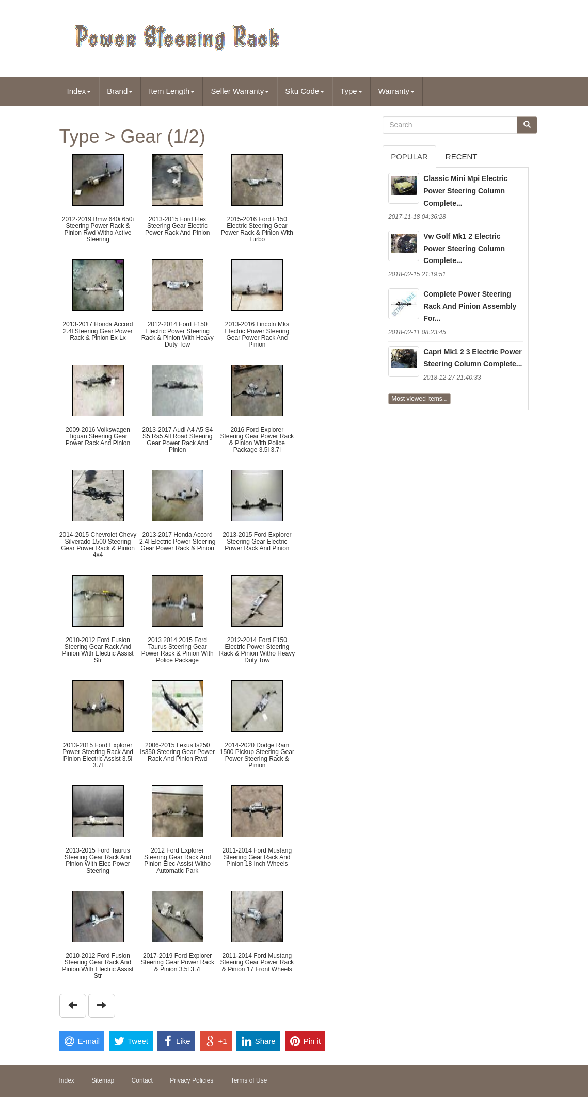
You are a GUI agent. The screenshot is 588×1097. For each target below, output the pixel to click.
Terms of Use (249, 1080)
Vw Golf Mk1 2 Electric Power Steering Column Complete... (464, 248)
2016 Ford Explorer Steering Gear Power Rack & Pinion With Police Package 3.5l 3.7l (257, 440)
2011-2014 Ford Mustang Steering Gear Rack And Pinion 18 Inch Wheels (257, 857)
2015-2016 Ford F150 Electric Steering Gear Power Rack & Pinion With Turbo (257, 229)
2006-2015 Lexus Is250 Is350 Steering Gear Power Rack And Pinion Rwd (177, 752)
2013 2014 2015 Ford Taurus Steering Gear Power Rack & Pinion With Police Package (177, 650)
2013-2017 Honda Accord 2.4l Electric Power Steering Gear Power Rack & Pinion (177, 541)
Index (79, 91)
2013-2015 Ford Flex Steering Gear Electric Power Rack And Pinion (177, 226)
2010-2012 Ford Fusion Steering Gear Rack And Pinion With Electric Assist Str (97, 650)
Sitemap (102, 1080)
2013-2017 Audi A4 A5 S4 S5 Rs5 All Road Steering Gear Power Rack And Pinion (177, 440)
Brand (120, 91)
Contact (142, 1080)
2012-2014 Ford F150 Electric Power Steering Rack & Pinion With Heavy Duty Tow (177, 335)
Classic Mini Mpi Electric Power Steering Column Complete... (465, 190)
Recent (462, 156)
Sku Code (304, 91)
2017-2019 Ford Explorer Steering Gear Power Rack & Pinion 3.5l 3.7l (177, 962)
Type (351, 91)
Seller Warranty (240, 91)
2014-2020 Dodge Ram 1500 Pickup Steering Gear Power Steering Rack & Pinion (257, 755)
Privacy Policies (191, 1080)
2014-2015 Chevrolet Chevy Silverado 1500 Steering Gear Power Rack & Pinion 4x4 (97, 545)
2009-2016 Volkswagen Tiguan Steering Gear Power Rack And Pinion (98, 436)
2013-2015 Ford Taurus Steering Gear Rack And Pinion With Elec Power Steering (98, 861)
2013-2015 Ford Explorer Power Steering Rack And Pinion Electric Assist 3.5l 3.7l (97, 755)
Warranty (396, 91)
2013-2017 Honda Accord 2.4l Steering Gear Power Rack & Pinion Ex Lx (97, 331)
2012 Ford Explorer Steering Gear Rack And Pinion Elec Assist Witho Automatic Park (177, 861)
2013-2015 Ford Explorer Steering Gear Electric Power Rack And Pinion (257, 541)
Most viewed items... (419, 398)
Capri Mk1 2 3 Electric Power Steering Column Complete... (472, 358)
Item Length (172, 91)
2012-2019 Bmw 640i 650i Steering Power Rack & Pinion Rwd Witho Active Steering (98, 229)
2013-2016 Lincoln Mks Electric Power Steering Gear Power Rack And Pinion (257, 335)
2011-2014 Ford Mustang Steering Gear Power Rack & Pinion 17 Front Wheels (257, 962)
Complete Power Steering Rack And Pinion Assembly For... (469, 306)
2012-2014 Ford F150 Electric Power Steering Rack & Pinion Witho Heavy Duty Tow (257, 650)
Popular (409, 156)
